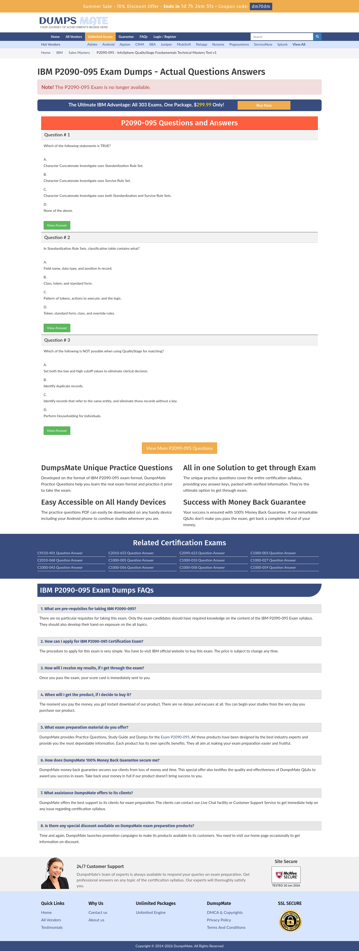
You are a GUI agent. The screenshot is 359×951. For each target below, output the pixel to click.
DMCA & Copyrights (225, 912)
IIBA (152, 44)
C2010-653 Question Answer (131, 553)
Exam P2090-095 (175, 737)
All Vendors (74, 37)
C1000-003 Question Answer (273, 553)
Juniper (166, 44)
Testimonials (52, 927)
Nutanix (218, 44)
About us (96, 919)
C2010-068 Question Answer (60, 560)
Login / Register (165, 37)
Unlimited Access (100, 37)
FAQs (143, 37)
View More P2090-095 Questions (179, 448)
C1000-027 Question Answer (273, 560)
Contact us (98, 912)
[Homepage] (34, 36)
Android (108, 44)
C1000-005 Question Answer (131, 560)
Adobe (92, 44)
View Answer (57, 225)
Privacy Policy (219, 919)
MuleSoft (184, 44)
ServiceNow (263, 44)
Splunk (282, 44)
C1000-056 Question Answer (131, 567)
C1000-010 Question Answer (202, 560)
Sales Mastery (79, 52)
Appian (124, 44)
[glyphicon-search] (317, 36)
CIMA (139, 44)
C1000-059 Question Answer (273, 567)
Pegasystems (239, 44)
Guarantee (126, 37)
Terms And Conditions (226, 927)
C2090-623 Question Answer (202, 553)
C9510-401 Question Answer (60, 553)
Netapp (201, 44)
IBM (59, 52)
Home (55, 37)
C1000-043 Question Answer (60, 567)
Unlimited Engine (151, 912)
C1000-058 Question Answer (202, 567)
